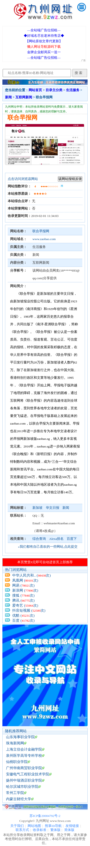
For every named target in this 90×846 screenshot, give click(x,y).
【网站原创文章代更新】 (43, 41)
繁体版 (55, 830)
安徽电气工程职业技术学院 (27, 774)
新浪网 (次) (25, 590)
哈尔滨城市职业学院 (22, 786)
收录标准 (39, 830)
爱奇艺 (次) (25, 605)
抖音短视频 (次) (28, 610)
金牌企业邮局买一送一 (44, 52)
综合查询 (39, 539)
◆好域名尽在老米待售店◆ (44, 35)
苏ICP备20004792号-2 (45, 816)
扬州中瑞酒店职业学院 (24, 780)
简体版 (69, 830)
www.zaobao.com (44, 239)
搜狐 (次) (23, 595)
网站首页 (35, 90)
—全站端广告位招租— (43, 30)
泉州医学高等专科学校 (24, 755)
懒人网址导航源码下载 (44, 46)
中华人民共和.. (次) (31, 575)
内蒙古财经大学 (18, 799)
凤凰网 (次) (25, 580)
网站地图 (34, 826)
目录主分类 (54, 90)
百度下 (72, 539)
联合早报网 (40, 231)
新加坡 (37, 508)
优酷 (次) (23, 615)
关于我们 (17, 826)
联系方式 (22, 830)
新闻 (8, 97)
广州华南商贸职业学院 (24, 768)
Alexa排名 (56, 539)
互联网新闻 (23, 97)
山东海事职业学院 (20, 737)
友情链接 (72, 826)
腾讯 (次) (23, 600)
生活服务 (72, 90)
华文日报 (53, 508)
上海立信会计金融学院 (24, 749)
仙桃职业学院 (17, 762)
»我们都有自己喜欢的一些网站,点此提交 (48, 546)
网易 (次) (23, 585)
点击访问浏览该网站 (23, 179)
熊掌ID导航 (53, 826)
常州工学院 (15, 793)
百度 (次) (23, 620)
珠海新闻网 (15, 743)
